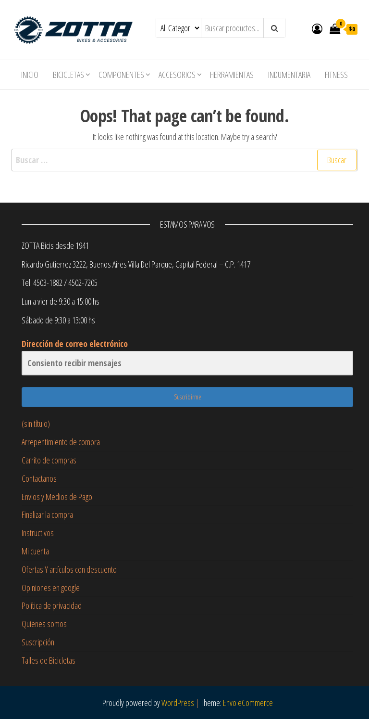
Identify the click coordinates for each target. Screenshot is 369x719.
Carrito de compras (49, 460)
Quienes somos (44, 623)
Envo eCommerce (248, 702)
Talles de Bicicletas (48, 660)
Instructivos (38, 533)
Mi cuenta (35, 551)
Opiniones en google (51, 587)
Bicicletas (68, 74)
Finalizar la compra (47, 514)
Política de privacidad (52, 605)
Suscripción (38, 642)
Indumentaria (289, 74)
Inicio (29, 74)
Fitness (336, 74)
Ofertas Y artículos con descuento (69, 569)
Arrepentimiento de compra (61, 442)
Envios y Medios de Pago (57, 496)
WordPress (177, 702)
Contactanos (39, 478)
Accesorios (177, 74)
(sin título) (36, 423)
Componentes (121, 74)
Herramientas (232, 74)
